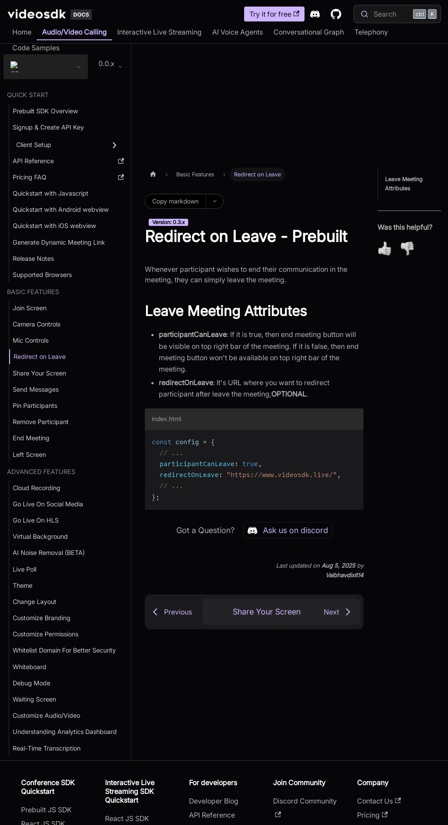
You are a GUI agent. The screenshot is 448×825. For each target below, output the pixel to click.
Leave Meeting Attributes (404, 184)
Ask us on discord (287, 530)
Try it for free (274, 14)
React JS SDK (127, 818)
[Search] (397, 14)
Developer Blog (213, 801)
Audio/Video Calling (74, 32)
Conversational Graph (308, 32)
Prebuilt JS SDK (46, 810)
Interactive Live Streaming (159, 32)
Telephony (371, 32)
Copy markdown (175, 201)
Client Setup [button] (33, 145)
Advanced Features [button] (41, 472)
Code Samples (36, 47)
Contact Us (379, 801)
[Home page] (153, 174)
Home (22, 32)
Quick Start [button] (28, 95)
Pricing (372, 815)
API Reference (212, 815)
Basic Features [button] (33, 292)
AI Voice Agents (237, 32)
